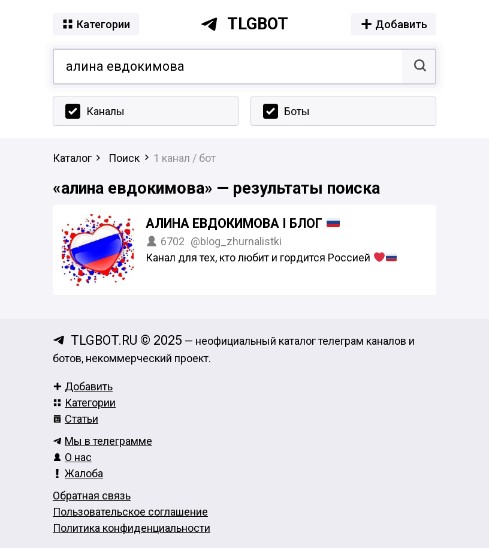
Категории (84, 402)
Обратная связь (92, 495)
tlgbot (244, 24)
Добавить (83, 386)
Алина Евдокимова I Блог (243, 223)
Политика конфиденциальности (131, 528)
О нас (72, 457)
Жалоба (78, 473)
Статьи (75, 418)
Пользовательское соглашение (130, 511)
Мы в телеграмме (102, 441)
